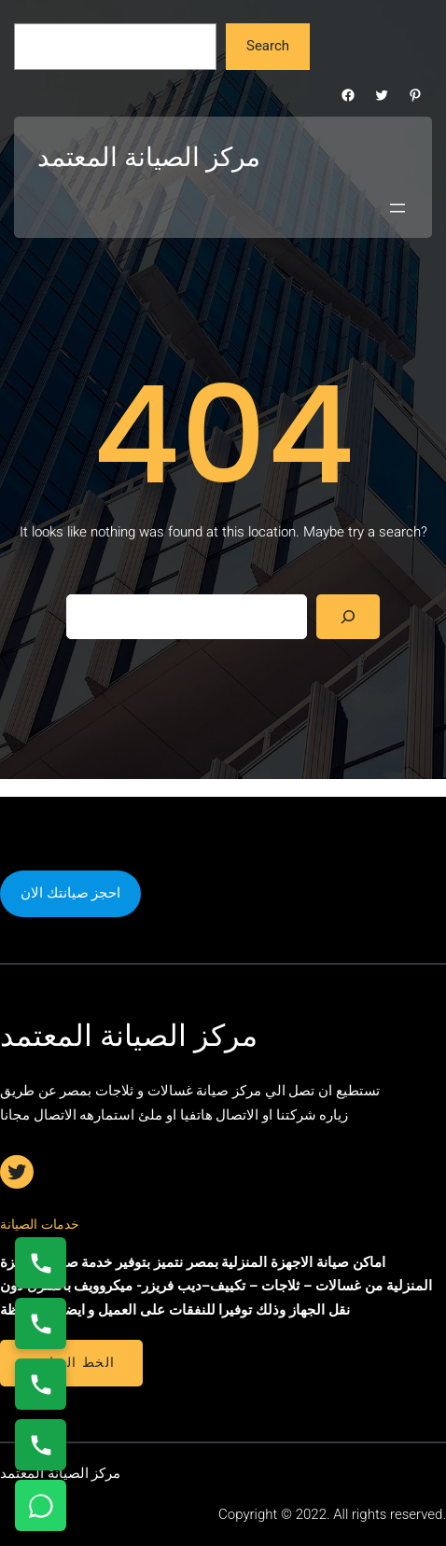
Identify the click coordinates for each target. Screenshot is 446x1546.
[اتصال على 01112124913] (40, 1384)
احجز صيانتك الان (70, 892)
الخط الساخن (71, 1362)
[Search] (348, 616)
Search (267, 45)
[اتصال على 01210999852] (40, 1444)
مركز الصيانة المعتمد (148, 157)
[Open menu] (397, 208)
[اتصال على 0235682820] (40, 1323)
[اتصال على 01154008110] (40, 1262)
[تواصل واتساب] (40, 1505)
